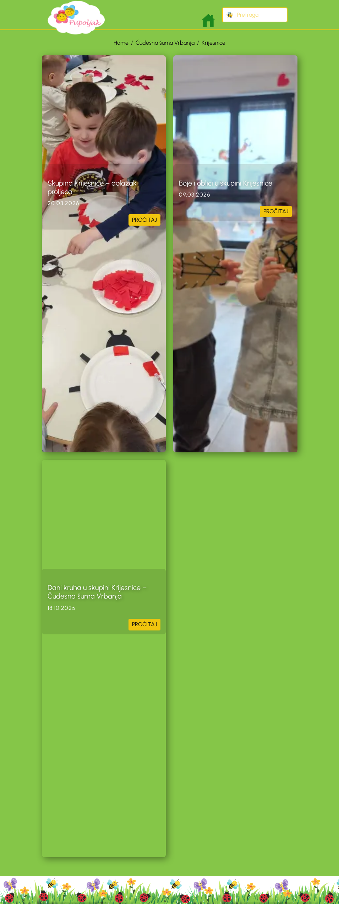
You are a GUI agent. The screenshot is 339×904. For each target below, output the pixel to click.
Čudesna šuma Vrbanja (165, 42)
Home (121, 42)
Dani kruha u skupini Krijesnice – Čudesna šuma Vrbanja (97, 591)
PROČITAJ (144, 219)
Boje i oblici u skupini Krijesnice (225, 183)
